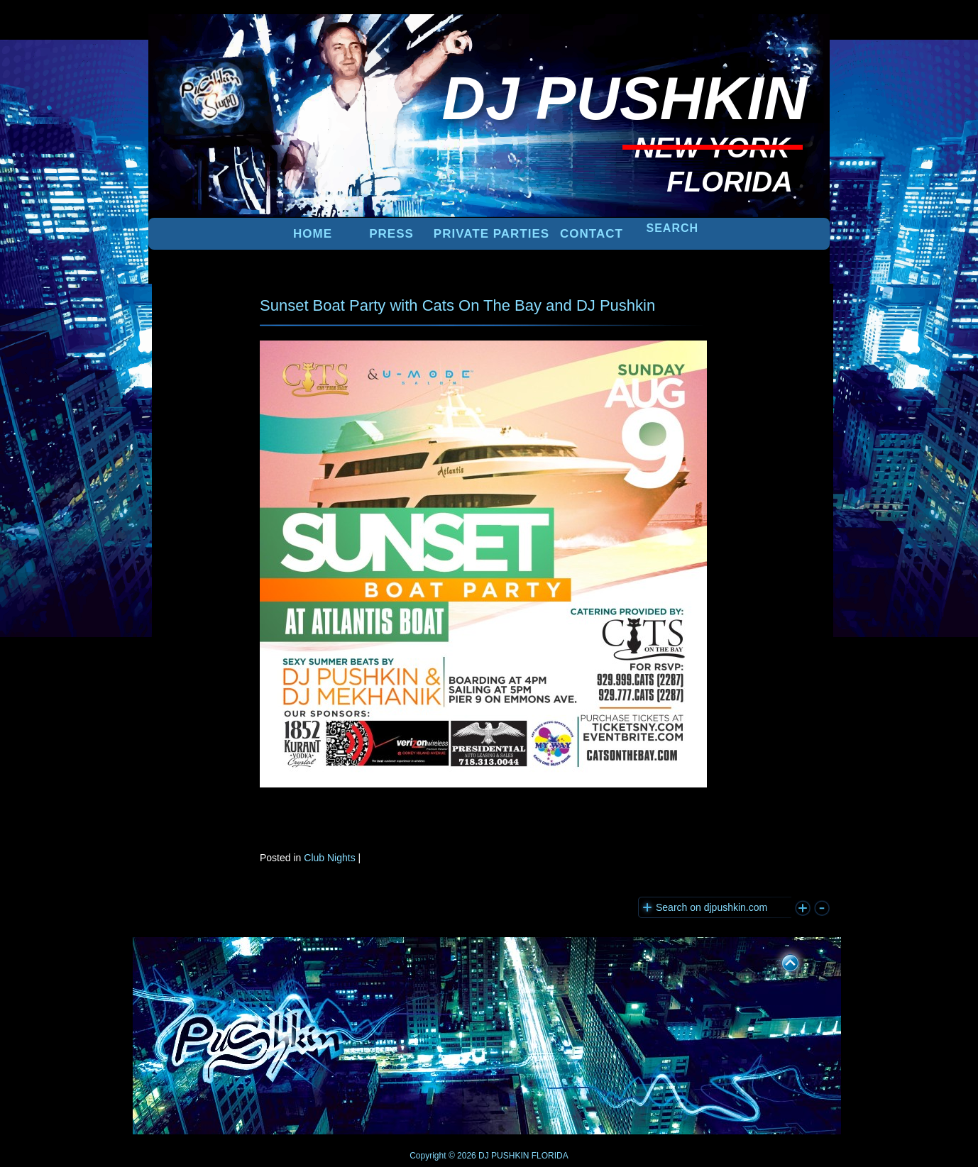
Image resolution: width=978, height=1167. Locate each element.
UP (781, 960)
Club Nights (329, 857)
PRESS (391, 233)
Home (312, 233)
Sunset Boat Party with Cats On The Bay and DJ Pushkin (457, 305)
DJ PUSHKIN (502, 1156)
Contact (591, 233)
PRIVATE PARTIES (491, 233)
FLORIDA (550, 1156)
